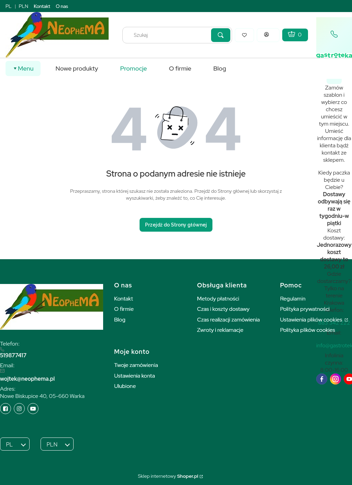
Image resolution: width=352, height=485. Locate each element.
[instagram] (335, 378)
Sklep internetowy (168, 476)
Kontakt (42, 6)
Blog (119, 319)
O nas (62, 6)
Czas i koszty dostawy (223, 309)
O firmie (124, 309)
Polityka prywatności (305, 309)
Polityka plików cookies (307, 330)
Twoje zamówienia (136, 365)
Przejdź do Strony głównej (176, 225)
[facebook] (321, 378)
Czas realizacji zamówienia (228, 319)
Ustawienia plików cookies (311, 319)
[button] (220, 35)
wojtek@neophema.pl (27, 378)
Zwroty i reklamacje (220, 330)
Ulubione (125, 386)
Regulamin (293, 298)
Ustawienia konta (134, 375)
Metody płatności (218, 298)
